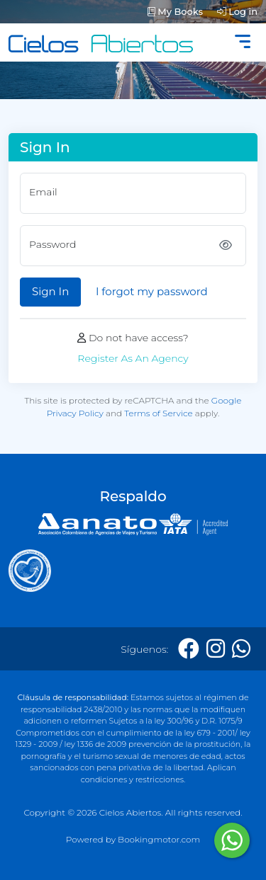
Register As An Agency (132, 358)
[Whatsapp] (241, 649)
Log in (237, 11)
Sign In (50, 291)
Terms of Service (158, 413)
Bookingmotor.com (159, 839)
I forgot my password (152, 291)
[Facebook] (188, 649)
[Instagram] (215, 649)
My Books (175, 11)
